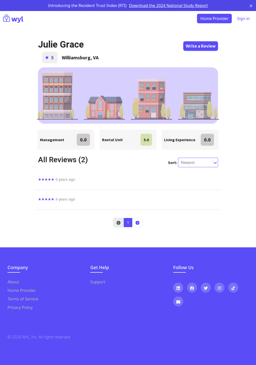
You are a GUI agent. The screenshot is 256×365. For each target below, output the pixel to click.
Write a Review (201, 46)
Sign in (243, 18)
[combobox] (181, 162)
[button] (137, 222)
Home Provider (22, 290)
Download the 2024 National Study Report (168, 5)
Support (97, 282)
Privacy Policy (20, 307)
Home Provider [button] (214, 18)
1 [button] (128, 222)
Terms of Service (23, 299)
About (13, 282)
